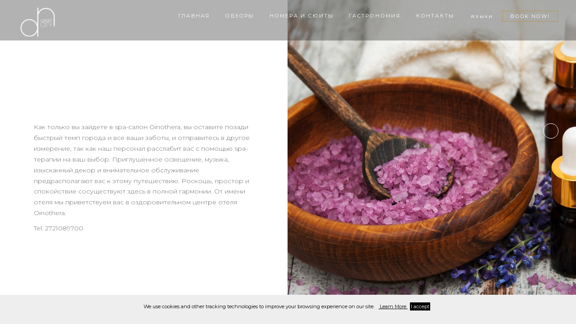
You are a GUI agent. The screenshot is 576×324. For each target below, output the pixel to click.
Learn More (393, 306)
